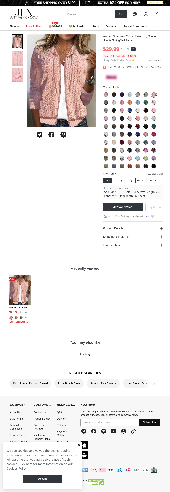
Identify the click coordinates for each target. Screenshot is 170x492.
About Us (15, 412)
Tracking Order (41, 418)
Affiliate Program (19, 441)
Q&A (59, 412)
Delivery (61, 418)
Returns (61, 425)
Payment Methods (62, 433)
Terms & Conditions (16, 427)
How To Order (64, 441)
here (29, 464)
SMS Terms (16, 418)
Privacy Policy (17, 435)
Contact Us (39, 412)
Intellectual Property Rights (41, 437)
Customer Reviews (38, 427)
